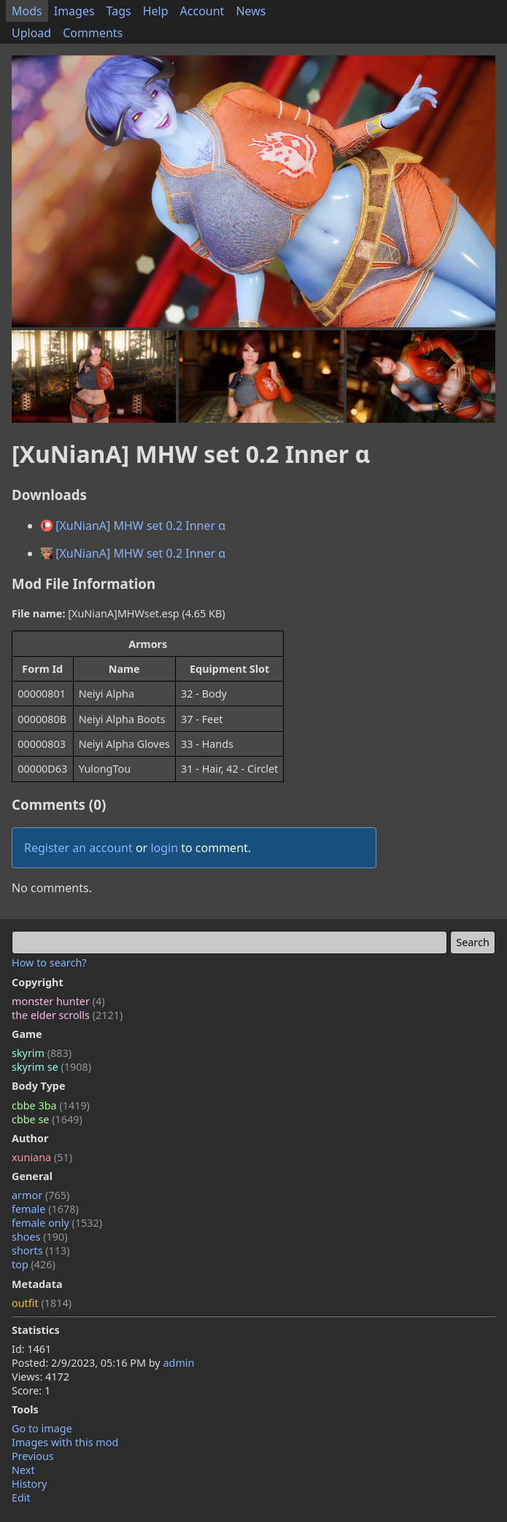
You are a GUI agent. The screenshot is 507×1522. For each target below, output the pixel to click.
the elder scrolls (67, 1015)
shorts (41, 1250)
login (164, 848)
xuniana (42, 1157)
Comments (93, 33)
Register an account (78, 848)
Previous (33, 1456)
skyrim (41, 1053)
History (29, 1484)
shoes (40, 1237)
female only (57, 1223)
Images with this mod (65, 1442)
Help (156, 11)
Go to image (42, 1428)
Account (202, 11)
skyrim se (51, 1067)
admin (178, 1363)
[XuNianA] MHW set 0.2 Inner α (133, 526)
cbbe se (47, 1119)
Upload (31, 33)
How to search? (49, 962)
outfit (41, 1303)
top (33, 1264)
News (251, 11)
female (45, 1209)
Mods (27, 11)
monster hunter (58, 1001)
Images (74, 11)
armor (40, 1195)
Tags (119, 11)
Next (23, 1470)
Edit (21, 1498)
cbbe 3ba (51, 1105)
